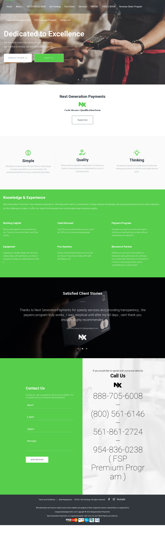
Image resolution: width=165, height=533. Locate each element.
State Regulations (65, 500)
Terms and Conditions (47, 500)
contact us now (18, 58)
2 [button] (82, 348)
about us (49, 58)
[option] (82, 325)
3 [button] (86, 348)
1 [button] (78, 348)
